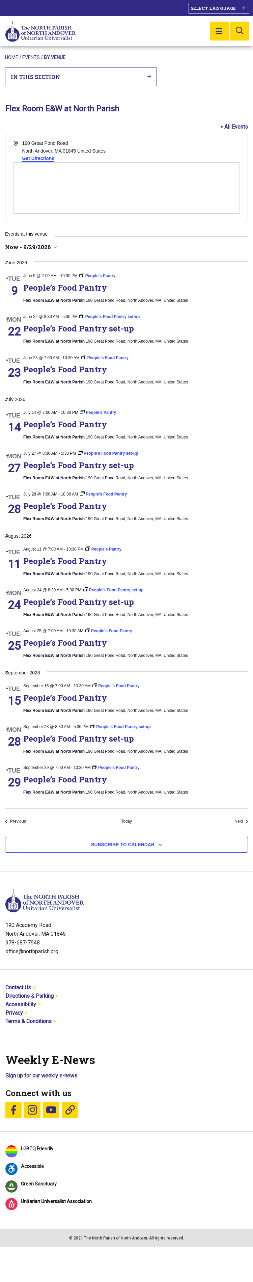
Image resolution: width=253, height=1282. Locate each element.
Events (31, 57)
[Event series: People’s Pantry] (97, 275)
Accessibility (20, 1004)
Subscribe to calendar (122, 844)
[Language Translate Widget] (219, 8)
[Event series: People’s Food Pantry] (105, 357)
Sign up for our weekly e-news (41, 1075)
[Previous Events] (15, 821)
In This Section (81, 76)
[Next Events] (241, 821)
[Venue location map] (126, 188)
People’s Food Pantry (65, 287)
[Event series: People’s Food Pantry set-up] (109, 316)
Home (11, 57)
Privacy (14, 1013)
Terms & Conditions (28, 1021)
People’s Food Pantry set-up (78, 328)
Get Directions (38, 158)
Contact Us (18, 987)
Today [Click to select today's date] (126, 821)
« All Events (234, 127)
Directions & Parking (29, 996)
